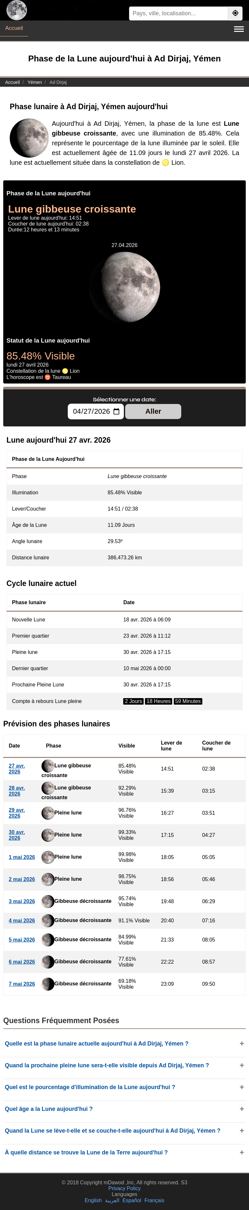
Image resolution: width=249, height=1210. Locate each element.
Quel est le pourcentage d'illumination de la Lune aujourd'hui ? (90, 1087)
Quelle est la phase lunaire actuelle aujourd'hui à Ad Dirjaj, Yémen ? (96, 1043)
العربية (112, 1200)
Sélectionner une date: (124, 399)
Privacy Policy (124, 1188)
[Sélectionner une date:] (96, 411)
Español (132, 1200)
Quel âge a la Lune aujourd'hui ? (49, 1109)
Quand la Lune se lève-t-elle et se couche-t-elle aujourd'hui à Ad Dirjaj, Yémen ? (112, 1130)
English (93, 1200)
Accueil (14, 28)
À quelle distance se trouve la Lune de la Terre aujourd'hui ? (86, 1152)
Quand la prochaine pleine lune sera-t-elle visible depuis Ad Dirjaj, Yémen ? (107, 1065)
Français (154, 1200)
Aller (153, 411)
